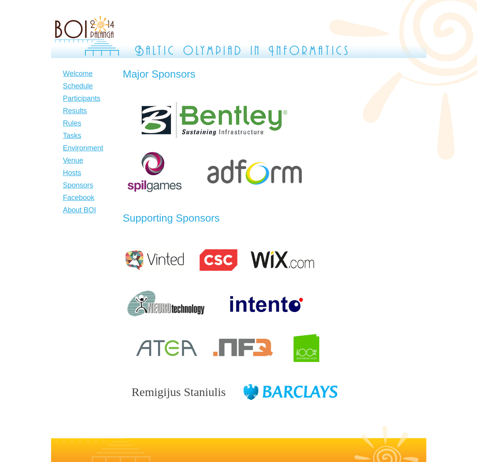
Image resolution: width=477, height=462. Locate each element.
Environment (83, 148)
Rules (72, 123)
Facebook (79, 198)
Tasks (72, 136)
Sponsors (78, 185)
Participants (82, 98)
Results (75, 111)
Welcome (78, 74)
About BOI (79, 210)
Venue (73, 160)
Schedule (78, 86)
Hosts (72, 173)
